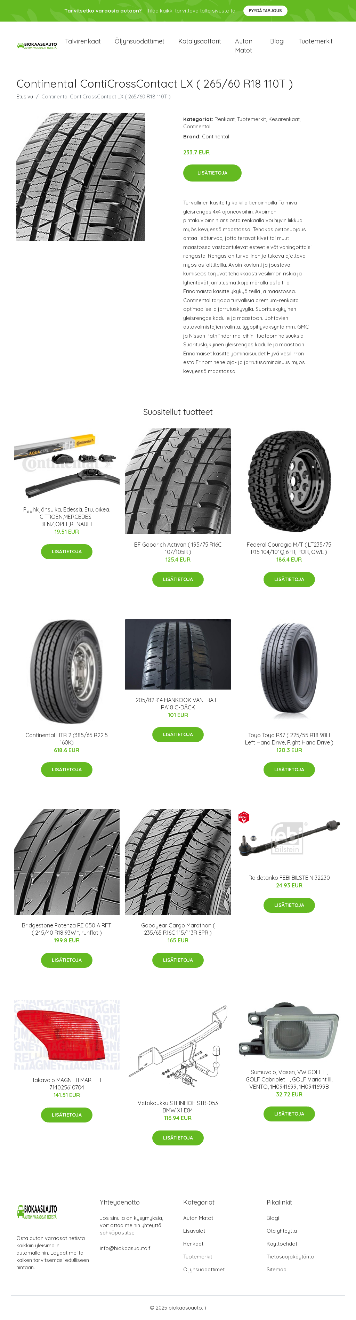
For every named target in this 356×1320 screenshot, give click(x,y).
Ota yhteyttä (282, 1231)
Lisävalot (194, 1231)
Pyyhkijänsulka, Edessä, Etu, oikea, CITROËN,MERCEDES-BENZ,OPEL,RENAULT (66, 517)
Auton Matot (198, 1218)
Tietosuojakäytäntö (290, 1257)
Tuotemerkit (315, 42)
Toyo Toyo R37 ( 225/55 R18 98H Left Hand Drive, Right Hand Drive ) (289, 739)
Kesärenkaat (284, 119)
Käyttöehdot (282, 1244)
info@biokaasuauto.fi (126, 1248)
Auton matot (243, 46)
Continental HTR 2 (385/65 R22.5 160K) (66, 739)
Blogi (277, 42)
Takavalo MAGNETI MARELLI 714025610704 (66, 1084)
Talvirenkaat (83, 42)
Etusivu (24, 97)
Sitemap (276, 1269)
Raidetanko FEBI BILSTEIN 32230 (289, 878)
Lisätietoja (212, 173)
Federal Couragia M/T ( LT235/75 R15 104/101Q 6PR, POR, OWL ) (289, 549)
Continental (196, 126)
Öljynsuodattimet (139, 42)
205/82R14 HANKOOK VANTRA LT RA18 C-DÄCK (178, 704)
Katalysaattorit (199, 42)
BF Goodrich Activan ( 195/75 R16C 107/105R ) (178, 549)
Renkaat (225, 119)
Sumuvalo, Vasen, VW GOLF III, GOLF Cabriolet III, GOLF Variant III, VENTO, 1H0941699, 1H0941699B (289, 1079)
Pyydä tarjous (265, 10)
